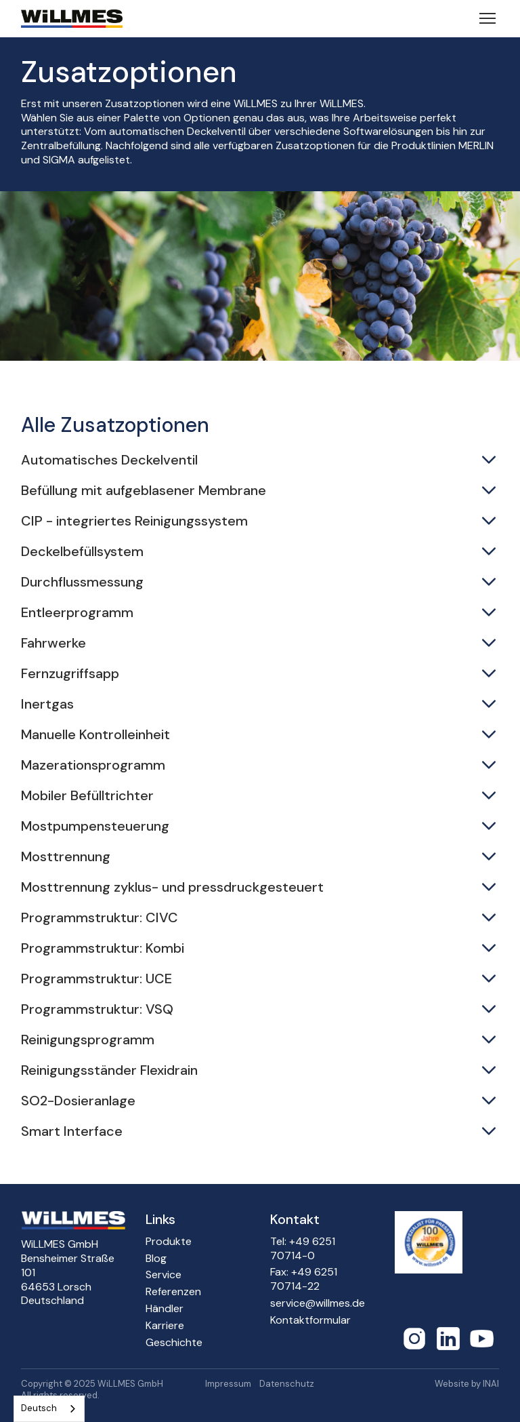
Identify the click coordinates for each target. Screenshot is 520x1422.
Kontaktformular (310, 1320)
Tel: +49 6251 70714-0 (302, 1249)
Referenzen (173, 1292)
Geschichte (174, 1342)
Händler (164, 1309)
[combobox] (49, 1409)
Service (163, 1275)
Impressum (228, 1384)
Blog (156, 1258)
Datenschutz (286, 1384)
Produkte (169, 1241)
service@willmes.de (317, 1303)
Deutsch (39, 1408)
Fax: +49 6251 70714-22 (303, 1279)
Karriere (165, 1325)
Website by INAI (467, 1384)
